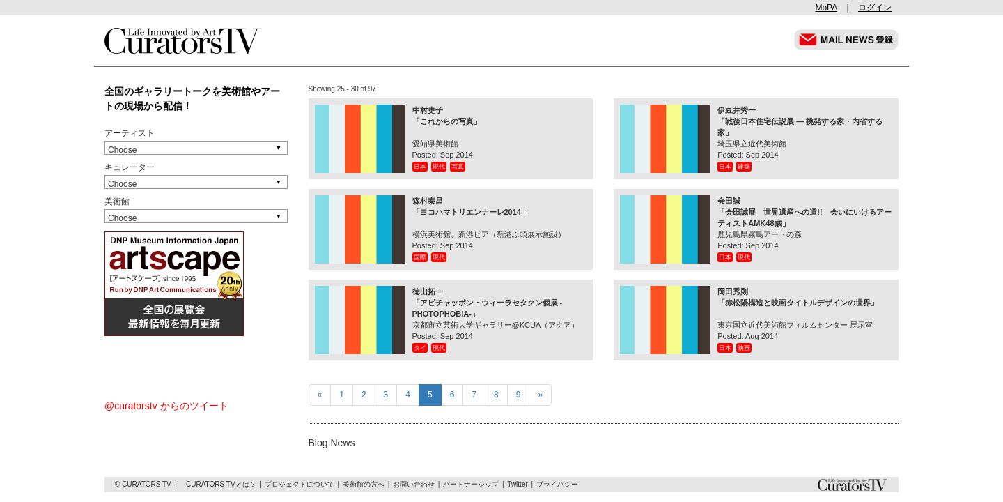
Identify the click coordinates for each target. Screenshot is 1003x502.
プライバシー (557, 484)
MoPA (826, 8)
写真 (457, 166)
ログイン (875, 8)
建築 (744, 166)
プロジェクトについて (299, 484)
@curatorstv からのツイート (166, 405)
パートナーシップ (471, 484)
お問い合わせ (414, 484)
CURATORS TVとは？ (221, 484)
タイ (420, 347)
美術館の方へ (363, 484)
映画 (744, 347)
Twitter (517, 484)
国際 (420, 257)
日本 (420, 166)
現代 (439, 166)
